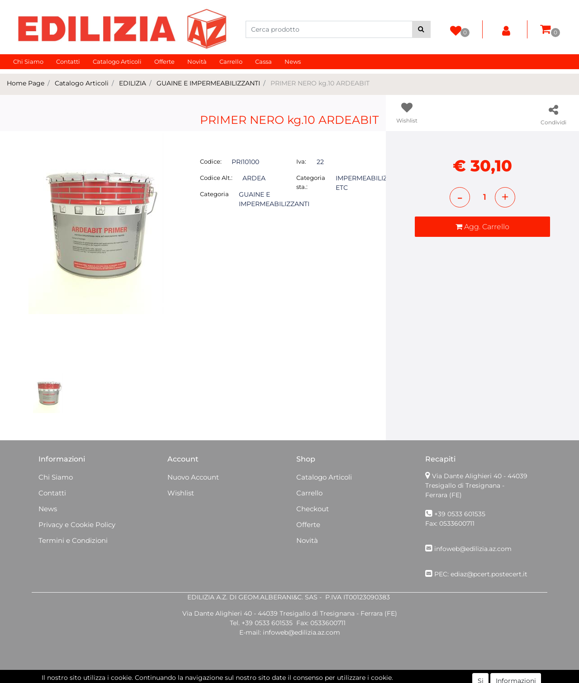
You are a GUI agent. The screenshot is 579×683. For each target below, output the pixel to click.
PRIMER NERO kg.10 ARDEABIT (320, 83)
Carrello (230, 61)
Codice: (211, 161)
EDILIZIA (132, 83)
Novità (197, 61)
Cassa (263, 61)
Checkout (312, 508)
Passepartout (309, 678)
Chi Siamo (28, 61)
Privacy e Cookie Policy (76, 524)
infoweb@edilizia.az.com (473, 549)
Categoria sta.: (310, 182)
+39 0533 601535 (459, 514)
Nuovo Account (193, 477)
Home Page (25, 83)
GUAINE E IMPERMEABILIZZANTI (208, 83)
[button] (421, 29)
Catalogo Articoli (117, 61)
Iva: (301, 161)
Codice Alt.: (216, 177)
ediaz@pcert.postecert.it (489, 574)
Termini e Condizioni (73, 540)
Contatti (68, 61)
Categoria (214, 194)
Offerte (164, 61)
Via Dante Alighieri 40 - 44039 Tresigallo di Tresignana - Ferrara (476, 485)
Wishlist (180, 493)
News (293, 61)
